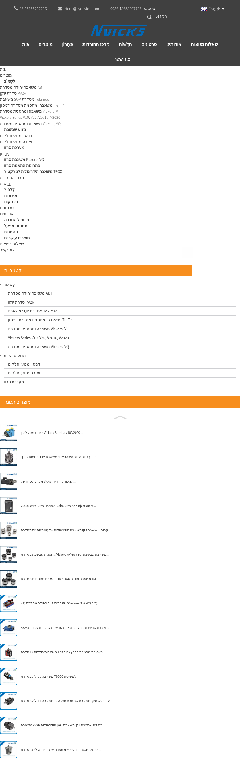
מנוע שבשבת (61, 72)
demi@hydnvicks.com (129, 717)
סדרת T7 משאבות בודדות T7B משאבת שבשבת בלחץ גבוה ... (50, 475)
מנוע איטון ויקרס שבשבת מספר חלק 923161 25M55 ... (150, 282)
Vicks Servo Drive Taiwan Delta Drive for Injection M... (47, 328)
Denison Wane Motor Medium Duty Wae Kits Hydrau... (203, 282)
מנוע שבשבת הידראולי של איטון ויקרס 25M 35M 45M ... (96, 354)
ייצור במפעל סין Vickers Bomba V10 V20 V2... (48, 255)
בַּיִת (17, 72)
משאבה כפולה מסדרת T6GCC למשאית (45, 499)
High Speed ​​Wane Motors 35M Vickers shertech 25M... (96, 282)
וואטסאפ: (134, 8)
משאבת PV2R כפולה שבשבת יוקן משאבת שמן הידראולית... (49, 548)
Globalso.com (130, 733)
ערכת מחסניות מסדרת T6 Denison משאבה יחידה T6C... (49, 401)
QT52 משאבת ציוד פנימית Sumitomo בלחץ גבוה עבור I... (48, 279)
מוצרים (35, 72)
